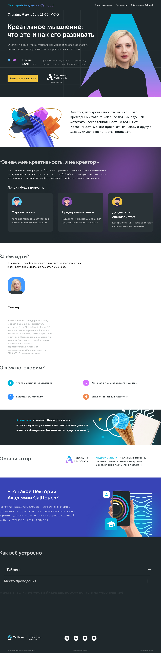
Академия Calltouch (106, 457)
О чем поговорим (103, 5)
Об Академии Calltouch (142, 5)
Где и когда (121, 5)
